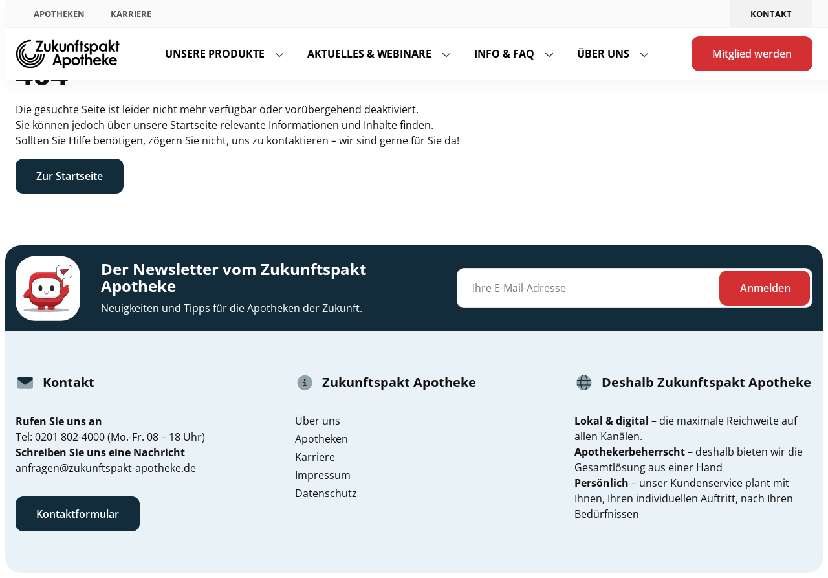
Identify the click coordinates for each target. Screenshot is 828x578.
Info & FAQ (504, 54)
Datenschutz (326, 493)
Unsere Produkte (215, 54)
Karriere (131, 13)
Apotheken (59, 13)
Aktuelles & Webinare (369, 54)
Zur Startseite (69, 176)
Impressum (323, 475)
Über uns (603, 54)
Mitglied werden (752, 54)
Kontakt (771, 13)
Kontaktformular (77, 514)
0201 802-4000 (70, 437)
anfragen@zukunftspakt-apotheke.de (106, 468)
